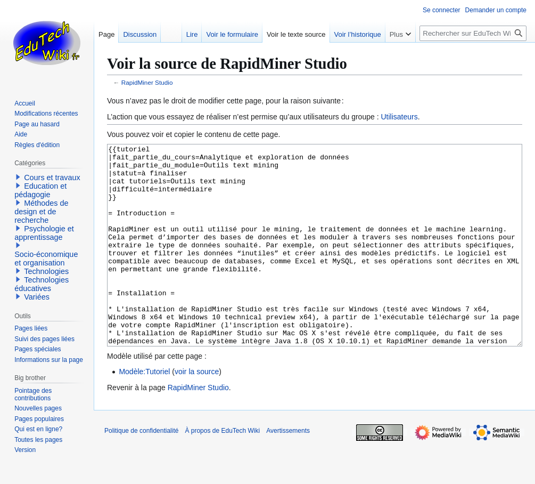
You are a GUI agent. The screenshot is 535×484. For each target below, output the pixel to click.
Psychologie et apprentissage (44, 232)
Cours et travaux (52, 177)
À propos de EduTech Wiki (222, 470)
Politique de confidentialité (141, 470)
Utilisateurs (399, 116)
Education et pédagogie (40, 190)
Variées (37, 297)
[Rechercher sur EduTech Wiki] (472, 33)
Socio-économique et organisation (46, 258)
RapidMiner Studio (147, 82)
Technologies (46, 271)
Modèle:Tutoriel (144, 411)
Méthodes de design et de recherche (41, 211)
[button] (18, 177)
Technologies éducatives (41, 284)
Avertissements (288, 470)
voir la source (197, 411)
